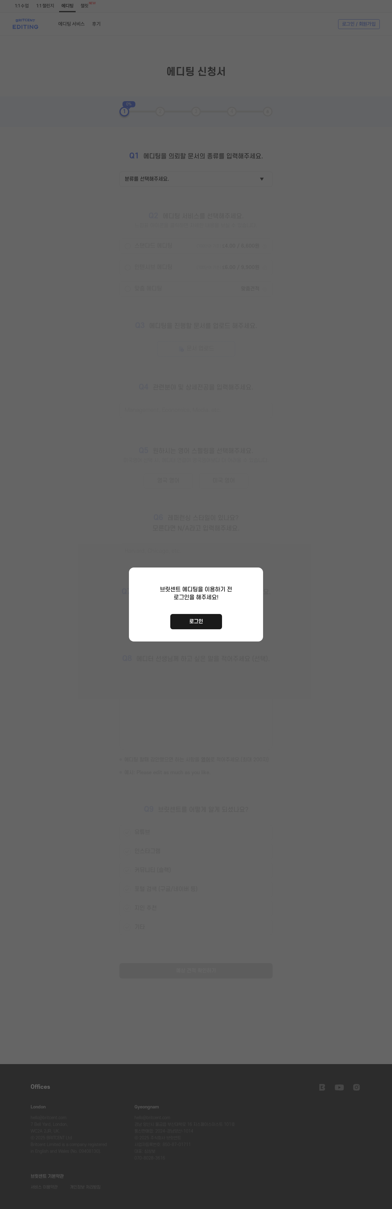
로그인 (196, 621)
